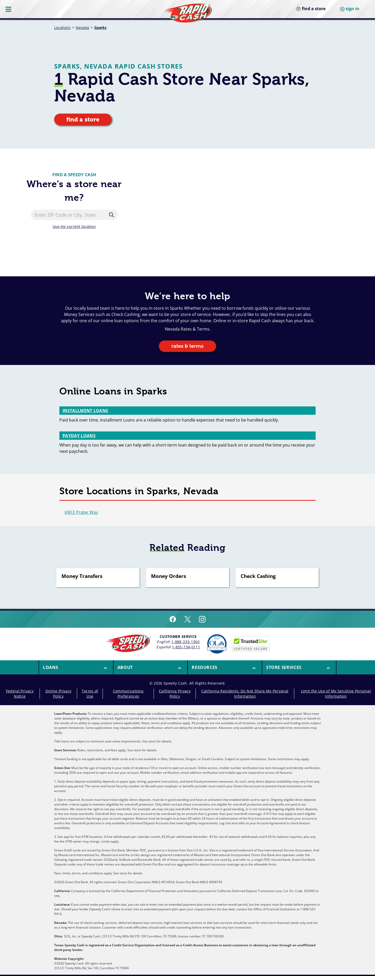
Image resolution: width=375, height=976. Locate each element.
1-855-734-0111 (186, 646)
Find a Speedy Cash (74, 175)
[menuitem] (76, 667)
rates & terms (187, 346)
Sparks (100, 27)
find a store (82, 119)
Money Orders (168, 576)
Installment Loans (85, 410)
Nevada (82, 27)
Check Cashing (258, 576)
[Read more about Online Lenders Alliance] (217, 644)
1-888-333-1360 (185, 641)
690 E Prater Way (81, 512)
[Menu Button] (8, 9)
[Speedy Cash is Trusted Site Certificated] (251, 644)
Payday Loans (79, 435)
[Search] (112, 215)
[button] (76, 667)
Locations (62, 27)
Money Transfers (81, 576)
